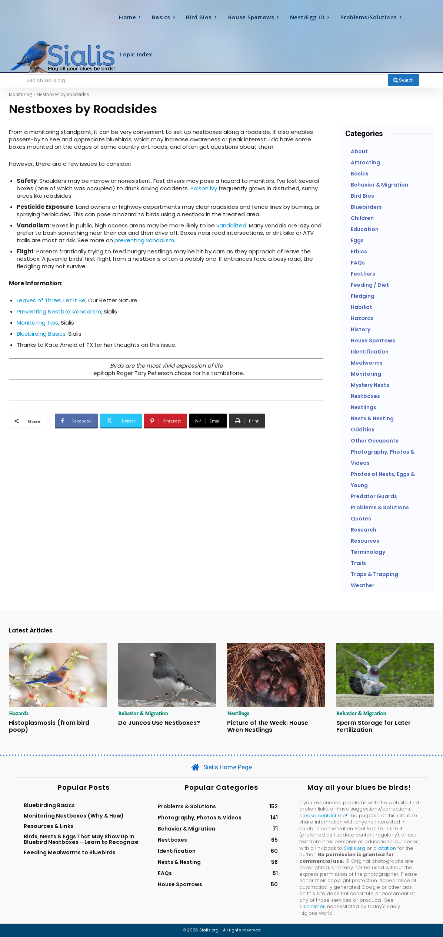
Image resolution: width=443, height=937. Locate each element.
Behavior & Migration (143, 713)
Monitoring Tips (37, 322)
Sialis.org (354, 848)
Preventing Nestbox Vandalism (59, 311)
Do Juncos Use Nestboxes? (159, 723)
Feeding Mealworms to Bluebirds (70, 852)
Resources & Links (48, 826)
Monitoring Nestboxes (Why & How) (74, 815)
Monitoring (20, 94)
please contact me (322, 815)
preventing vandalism (144, 240)
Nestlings (238, 713)
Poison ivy (204, 188)
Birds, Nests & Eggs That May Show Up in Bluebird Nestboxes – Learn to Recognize (81, 839)
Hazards (19, 713)
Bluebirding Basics (41, 334)
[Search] (403, 80)
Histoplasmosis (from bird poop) (49, 726)
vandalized (231, 225)
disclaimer (312, 906)
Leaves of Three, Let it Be (51, 300)
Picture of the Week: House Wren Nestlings (267, 726)
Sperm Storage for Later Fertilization (373, 726)
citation (387, 848)
